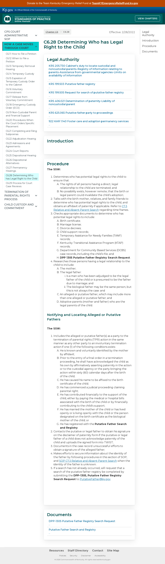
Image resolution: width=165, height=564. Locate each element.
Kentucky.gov (105, 560)
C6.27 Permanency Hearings (16, 169)
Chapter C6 (52, 32)
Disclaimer (86, 555)
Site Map (113, 550)
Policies (62, 555)
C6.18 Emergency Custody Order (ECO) (21, 106)
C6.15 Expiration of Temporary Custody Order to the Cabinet (20, 81)
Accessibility (100, 555)
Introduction (150, 40)
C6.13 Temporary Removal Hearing (20, 68)
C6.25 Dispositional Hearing (21, 155)
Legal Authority (148, 33)
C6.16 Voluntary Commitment (14, 91)
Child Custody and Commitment (19, 206)
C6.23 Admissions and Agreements (18, 145)
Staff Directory (78, 550)
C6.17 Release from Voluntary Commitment (19, 99)
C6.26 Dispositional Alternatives (16, 162)
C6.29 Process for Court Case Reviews (19, 185)
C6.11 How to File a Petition (21, 53)
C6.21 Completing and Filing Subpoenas (21, 133)
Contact (97, 550)
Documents (149, 51)
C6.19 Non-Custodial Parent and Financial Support (21, 114)
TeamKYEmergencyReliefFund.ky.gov (115, 3)
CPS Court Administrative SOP (16, 35)
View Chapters (147, 18)
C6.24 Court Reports (17, 151)
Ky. (7, 10)
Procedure (149, 46)
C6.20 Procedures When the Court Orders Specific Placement (20, 123)
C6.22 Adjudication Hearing (21, 138)
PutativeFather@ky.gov (95, 479)
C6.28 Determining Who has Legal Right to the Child (21, 177)
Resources (56, 550)
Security (73, 555)
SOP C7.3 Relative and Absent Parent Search (88, 460)
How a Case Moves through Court (18, 46)
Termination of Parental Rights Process (17, 195)
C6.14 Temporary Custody (20, 73)
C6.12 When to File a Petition (17, 60)
